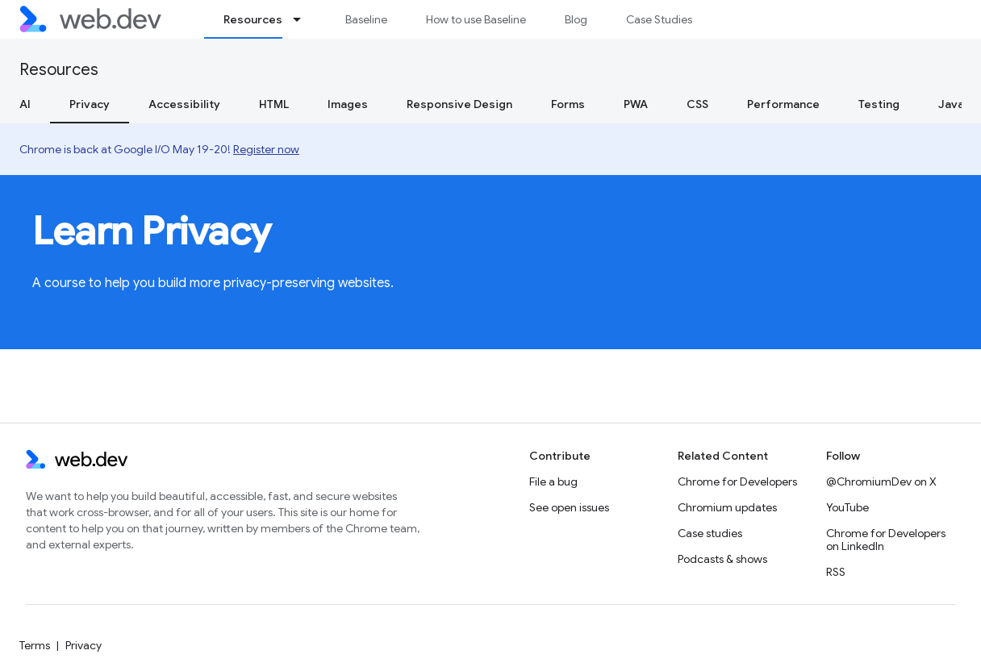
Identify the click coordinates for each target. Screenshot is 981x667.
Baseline (366, 19)
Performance (783, 104)
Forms (568, 104)
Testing (879, 104)
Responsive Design (459, 104)
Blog (576, 19)
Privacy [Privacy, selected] (89, 104)
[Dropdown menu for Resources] (304, 19)
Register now (266, 149)
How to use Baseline (476, 19)
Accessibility (184, 104)
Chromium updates (727, 507)
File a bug (553, 481)
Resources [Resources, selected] (252, 19)
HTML (274, 104)
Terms (34, 645)
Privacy (83, 645)
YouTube (847, 507)
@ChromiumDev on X (881, 481)
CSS (697, 104)
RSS (835, 572)
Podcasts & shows (722, 559)
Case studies (710, 533)
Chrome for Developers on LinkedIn (886, 539)
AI (25, 104)
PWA (636, 104)
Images (348, 104)
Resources (58, 70)
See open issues (569, 507)
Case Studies (659, 19)
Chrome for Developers (737, 481)
